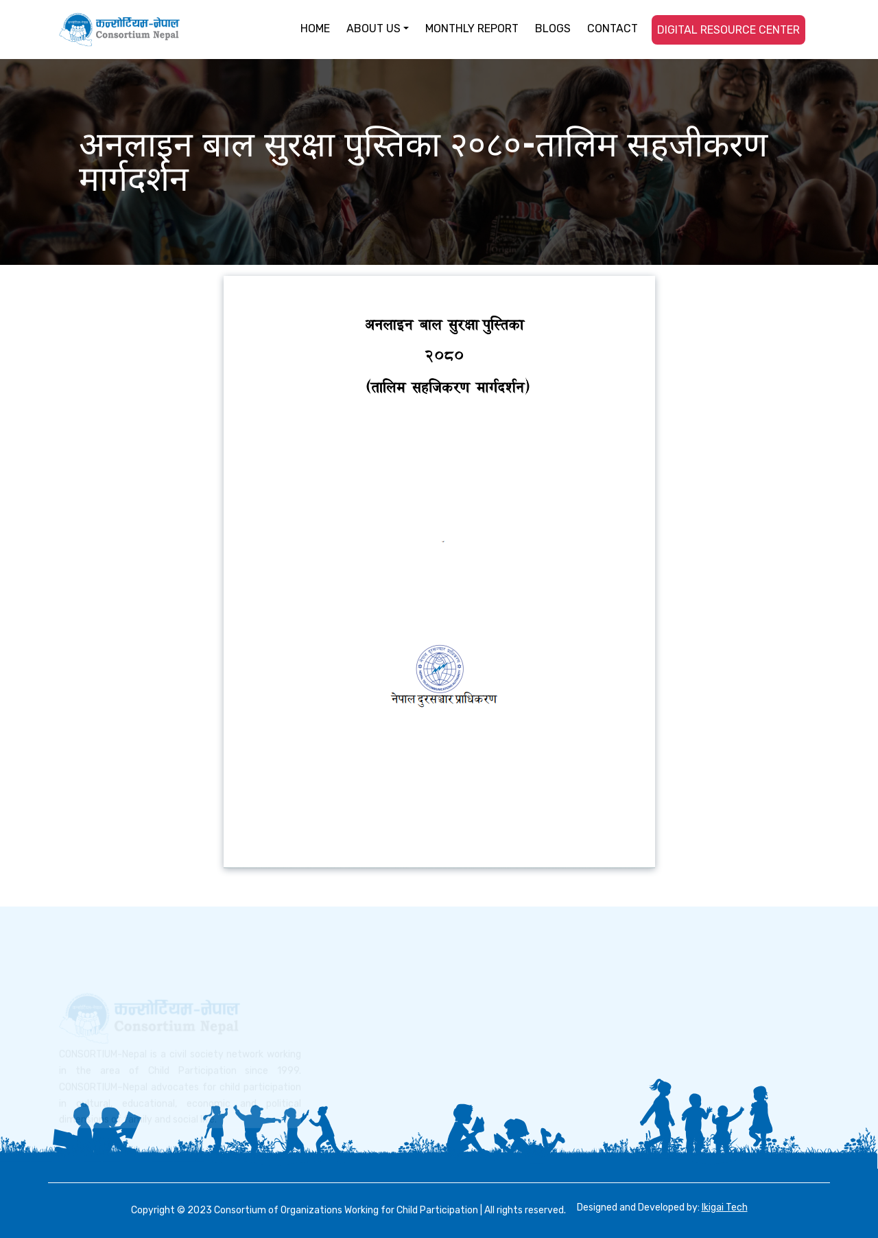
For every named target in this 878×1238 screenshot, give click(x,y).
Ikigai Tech (725, 1207)
